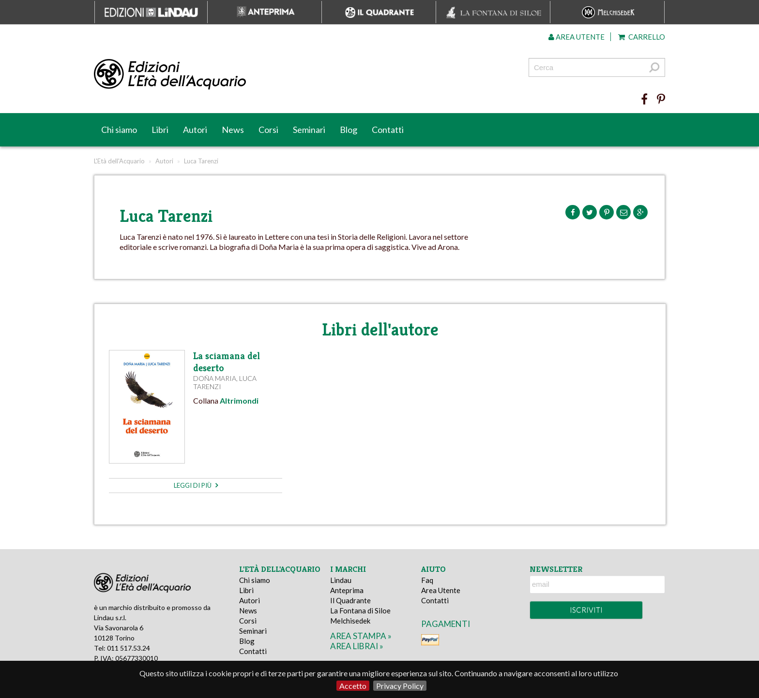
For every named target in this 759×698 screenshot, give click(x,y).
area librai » (356, 646)
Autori (195, 129)
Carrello (641, 36)
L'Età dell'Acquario (119, 161)
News (233, 129)
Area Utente (440, 590)
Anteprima (347, 590)
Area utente (576, 36)
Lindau (340, 580)
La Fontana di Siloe (360, 610)
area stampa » (361, 636)
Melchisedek (350, 620)
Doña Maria (214, 378)
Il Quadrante (350, 600)
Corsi (268, 129)
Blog (348, 129)
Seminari (309, 129)
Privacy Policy (400, 685)
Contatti (388, 129)
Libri (160, 129)
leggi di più (196, 485)
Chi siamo (119, 129)
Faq (427, 580)
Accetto (352, 685)
